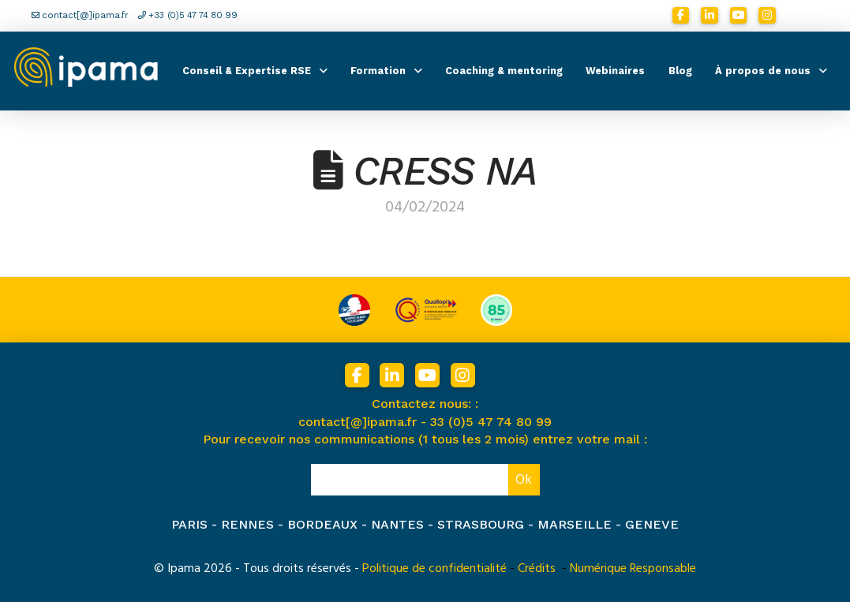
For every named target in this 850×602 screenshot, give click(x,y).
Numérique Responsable (633, 568)
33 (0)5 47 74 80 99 (491, 421)
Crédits (537, 568)
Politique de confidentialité (434, 568)
